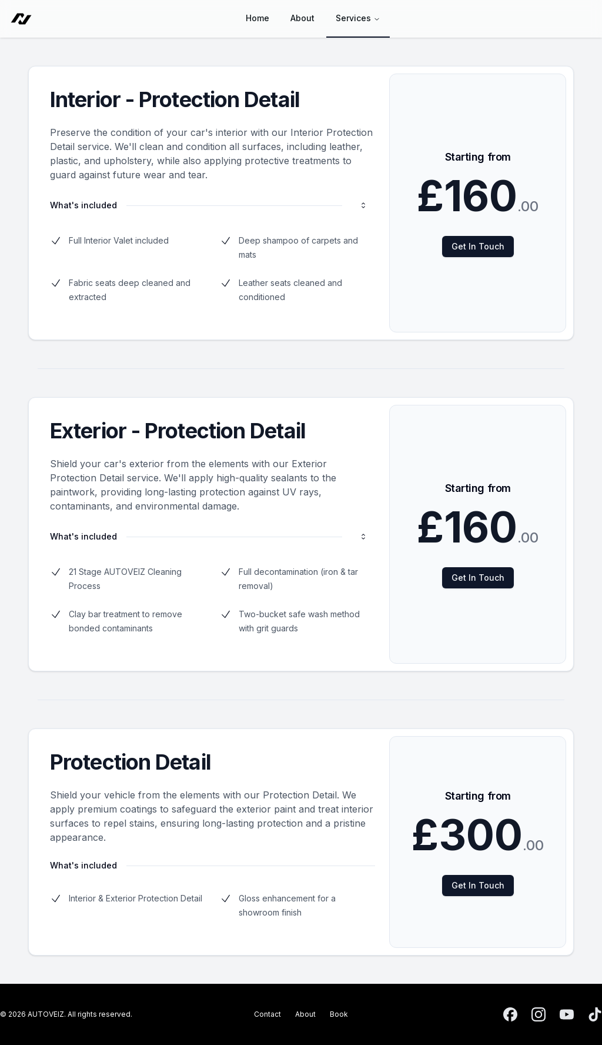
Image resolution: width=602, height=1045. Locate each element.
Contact (267, 1014)
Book (339, 1014)
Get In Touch (478, 246)
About (305, 1014)
